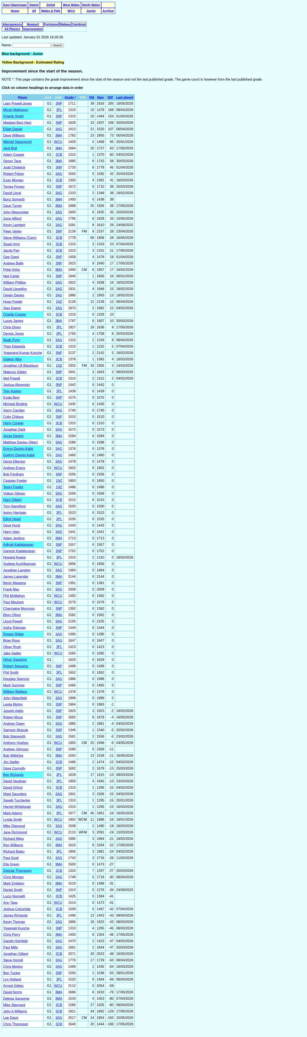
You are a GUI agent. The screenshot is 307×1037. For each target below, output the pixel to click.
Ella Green (11, 864)
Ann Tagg (10, 902)
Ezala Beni (11, 397)
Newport (33, 24)
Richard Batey (14, 851)
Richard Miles (13, 839)
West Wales (71, 5)
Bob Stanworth (14, 736)
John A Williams (15, 1011)
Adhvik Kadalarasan (18, 544)
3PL (59, 110)
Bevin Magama (14, 583)
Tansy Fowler (13, 487)
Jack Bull (10, 148)
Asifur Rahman (14, 628)
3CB (59, 154)
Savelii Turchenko (16, 800)
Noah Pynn (11, 340)
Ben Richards (13, 775)
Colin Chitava (13, 417)
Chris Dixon (12, 327)
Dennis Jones (13, 333)
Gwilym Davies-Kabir (19, 455)
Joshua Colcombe (16, 909)
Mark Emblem (13, 883)
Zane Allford (12, 218)
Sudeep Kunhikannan (19, 564)
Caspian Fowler (15, 480)
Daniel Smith (13, 890)
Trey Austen (12, 391)
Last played (124, 97)
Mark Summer (14, 685)
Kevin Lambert (14, 225)
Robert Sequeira (15, 666)
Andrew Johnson (16, 749)
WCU (71, 11)
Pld (91, 97)
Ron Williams (13, 845)
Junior (91, 11)
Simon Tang (12, 161)
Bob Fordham (13, 474)
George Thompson (17, 870)
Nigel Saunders (14, 794)
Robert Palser (13, 174)
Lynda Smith (12, 819)
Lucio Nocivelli (14, 896)
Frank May (11, 589)
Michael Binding (15, 404)
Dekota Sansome (16, 998)
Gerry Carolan (14, 410)
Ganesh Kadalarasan (19, 551)
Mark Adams (12, 813)
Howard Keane (14, 557)
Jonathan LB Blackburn (20, 365)
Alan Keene (12, 308)
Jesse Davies (13, 436)
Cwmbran (79, 24)
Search (57, 45)
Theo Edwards (14, 346)
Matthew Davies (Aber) (20, 442)
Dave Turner (12, 206)
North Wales (91, 5)
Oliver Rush (12, 647)
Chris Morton (13, 966)
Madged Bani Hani (17, 122)
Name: (7, 45)
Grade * (70, 97)
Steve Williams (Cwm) (19, 238)
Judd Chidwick (14, 167)
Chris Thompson (15, 1024)
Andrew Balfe (13, 263)
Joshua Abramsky (16, 385)
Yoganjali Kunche (16, 928)
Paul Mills (10, 947)
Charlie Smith (13, 116)
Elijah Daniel (12, 129)
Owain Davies (13, 295)
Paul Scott (11, 858)
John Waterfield (15, 698)
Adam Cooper (13, 154)
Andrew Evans (14, 468)
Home (15, 11)
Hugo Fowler (13, 301)
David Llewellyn (15, 289)
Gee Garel (11, 257)
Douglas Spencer (16, 679)
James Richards (15, 915)
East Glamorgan (15, 5)
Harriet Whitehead (17, 807)
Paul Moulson (13, 602)
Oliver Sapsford (15, 659)
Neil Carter (11, 276)
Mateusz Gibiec (15, 372)
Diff (110, 97)
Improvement (32, 29)
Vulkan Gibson (14, 493)
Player (22, 97)
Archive (108, 11)
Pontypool (51, 24)
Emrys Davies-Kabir (18, 449)
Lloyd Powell (12, 621)
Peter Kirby (11, 270)
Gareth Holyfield (15, 941)
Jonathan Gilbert (15, 954)
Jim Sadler (11, 762)
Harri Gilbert (12, 500)
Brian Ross (11, 640)
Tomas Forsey (14, 186)
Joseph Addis (13, 711)
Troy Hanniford (14, 506)
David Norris (12, 992)
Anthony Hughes (15, 743)
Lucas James (13, 321)
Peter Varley (12, 231)
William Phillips (14, 282)
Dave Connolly (14, 768)
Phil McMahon (14, 596)
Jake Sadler (12, 653)
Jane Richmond (15, 832)
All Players (12, 29)
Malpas (65, 24)
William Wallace (15, 691)
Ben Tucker (11, 973)
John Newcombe (16, 212)
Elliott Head (12, 519)
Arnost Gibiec (13, 986)
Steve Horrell (13, 960)
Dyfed (50, 5)
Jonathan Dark (14, 429)
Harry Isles (11, 532)
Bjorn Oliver (12, 615)
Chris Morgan (13, 877)
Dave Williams (14, 135)
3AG (58, 129)
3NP (59, 103)
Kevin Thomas (14, 922)
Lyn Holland (12, 979)
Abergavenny (12, 24)
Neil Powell (11, 378)
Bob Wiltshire (13, 755)
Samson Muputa (15, 730)
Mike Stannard (14, 1005)
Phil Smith (11, 672)
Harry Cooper (13, 423)
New (100, 97)
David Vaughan (14, 781)
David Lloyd (12, 193)
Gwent (34, 5)
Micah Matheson (15, 110)
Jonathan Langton (16, 570)
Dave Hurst (11, 525)
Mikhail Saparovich (17, 142)
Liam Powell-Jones (17, 103)
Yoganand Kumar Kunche (22, 353)
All (34, 11)
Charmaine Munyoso (19, 608)
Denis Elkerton (14, 461)
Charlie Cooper (14, 314)
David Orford (13, 787)
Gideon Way (12, 359)
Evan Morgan (13, 180)
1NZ (59, 301)
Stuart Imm (11, 244)
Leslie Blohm (13, 704)
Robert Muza (13, 717)
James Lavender (15, 576)
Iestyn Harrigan (14, 512)
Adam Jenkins (14, 538)
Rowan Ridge (13, 634)
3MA (58, 135)
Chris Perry (11, 934)
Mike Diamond (14, 826)
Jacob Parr (11, 250)
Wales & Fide (50, 11)
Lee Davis (10, 1018)
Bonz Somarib (14, 199)
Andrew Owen (14, 723)
